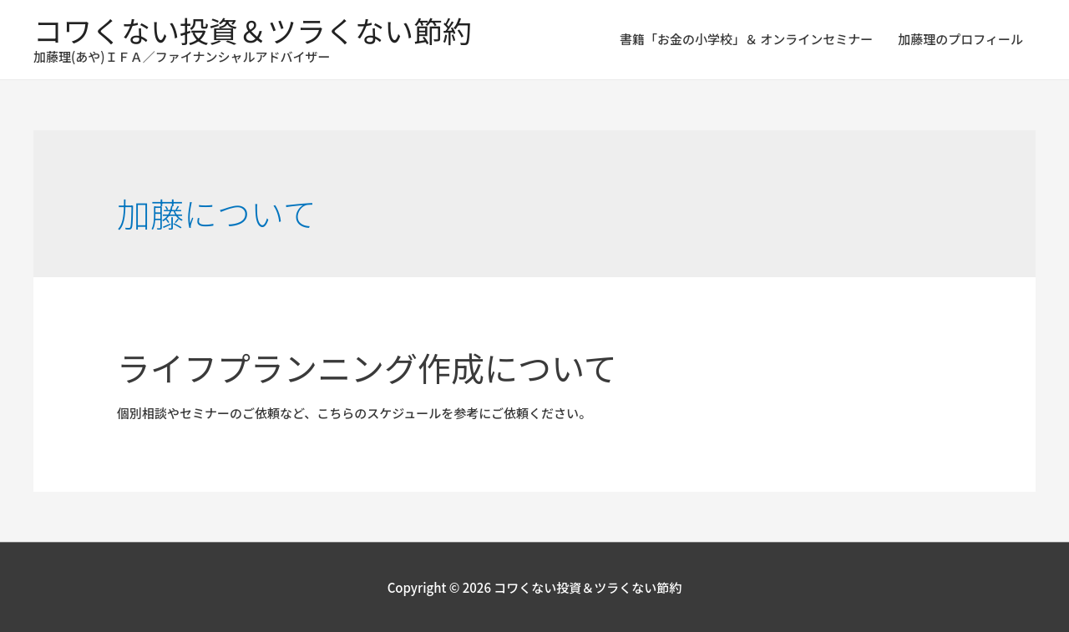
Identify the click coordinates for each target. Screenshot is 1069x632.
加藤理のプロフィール (960, 39)
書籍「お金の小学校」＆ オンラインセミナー (746, 39)
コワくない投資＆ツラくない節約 (252, 29)
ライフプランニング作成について (367, 367)
